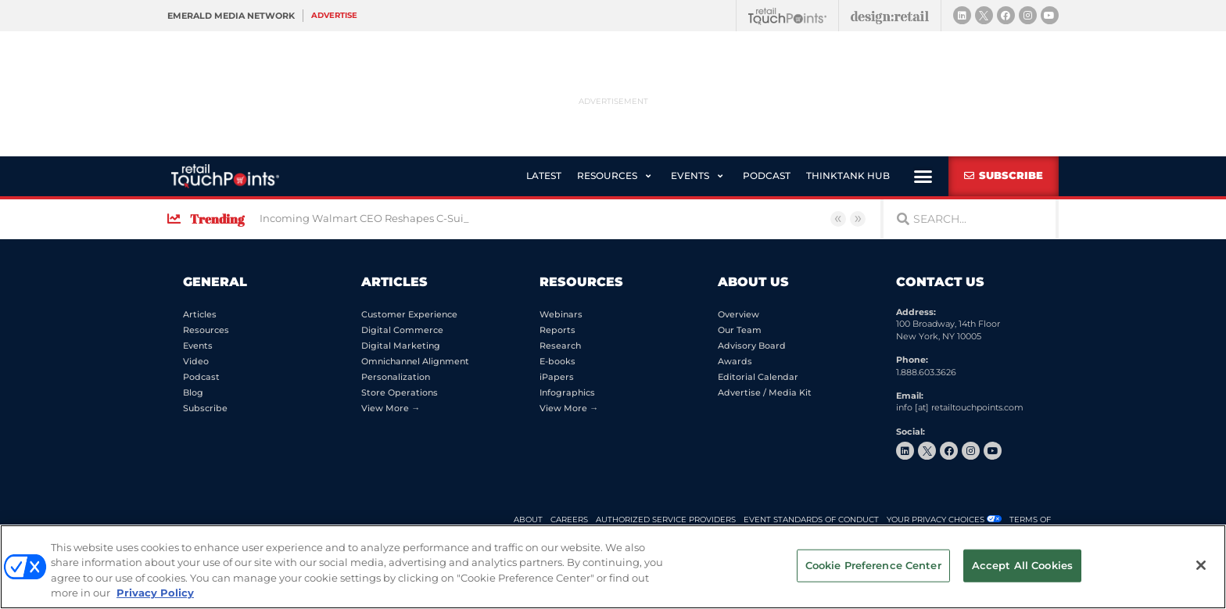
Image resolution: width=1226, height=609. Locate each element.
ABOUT (528, 519)
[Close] (1201, 565)
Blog (193, 392)
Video (196, 361)
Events (198, 345)
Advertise (334, 15)
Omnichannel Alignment (415, 361)
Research (560, 345)
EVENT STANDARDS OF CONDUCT (811, 519)
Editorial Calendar (758, 376)
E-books (557, 361)
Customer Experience (409, 314)
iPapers (557, 376)
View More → (390, 408)
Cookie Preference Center (873, 565)
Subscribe (205, 408)
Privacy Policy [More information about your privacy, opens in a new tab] (155, 592)
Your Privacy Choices (935, 519)
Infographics (567, 392)
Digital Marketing (400, 345)
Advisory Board (752, 345)
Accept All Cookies (1022, 565)
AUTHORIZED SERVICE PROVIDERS (666, 519)
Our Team (740, 329)
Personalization (395, 376)
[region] (613, 567)
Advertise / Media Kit (765, 392)
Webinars (561, 314)
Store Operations (399, 392)
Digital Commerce (402, 329)
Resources (206, 329)
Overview (738, 314)
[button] (616, 176)
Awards (735, 361)
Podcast (201, 376)
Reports (557, 329)
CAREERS (569, 519)
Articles (200, 314)
